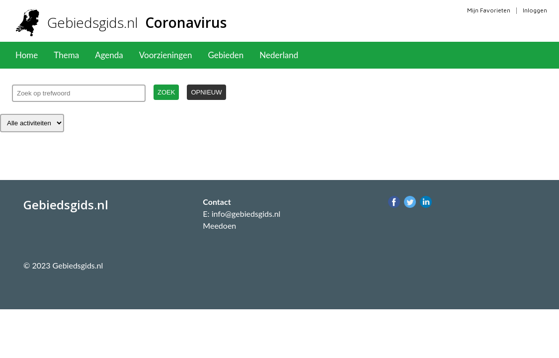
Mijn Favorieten (488, 10)
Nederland (278, 55)
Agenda (109, 55)
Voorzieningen (165, 55)
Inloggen (535, 10)
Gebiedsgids (137, 22)
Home (26, 55)
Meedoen (219, 225)
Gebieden (225, 55)
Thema (66, 55)
